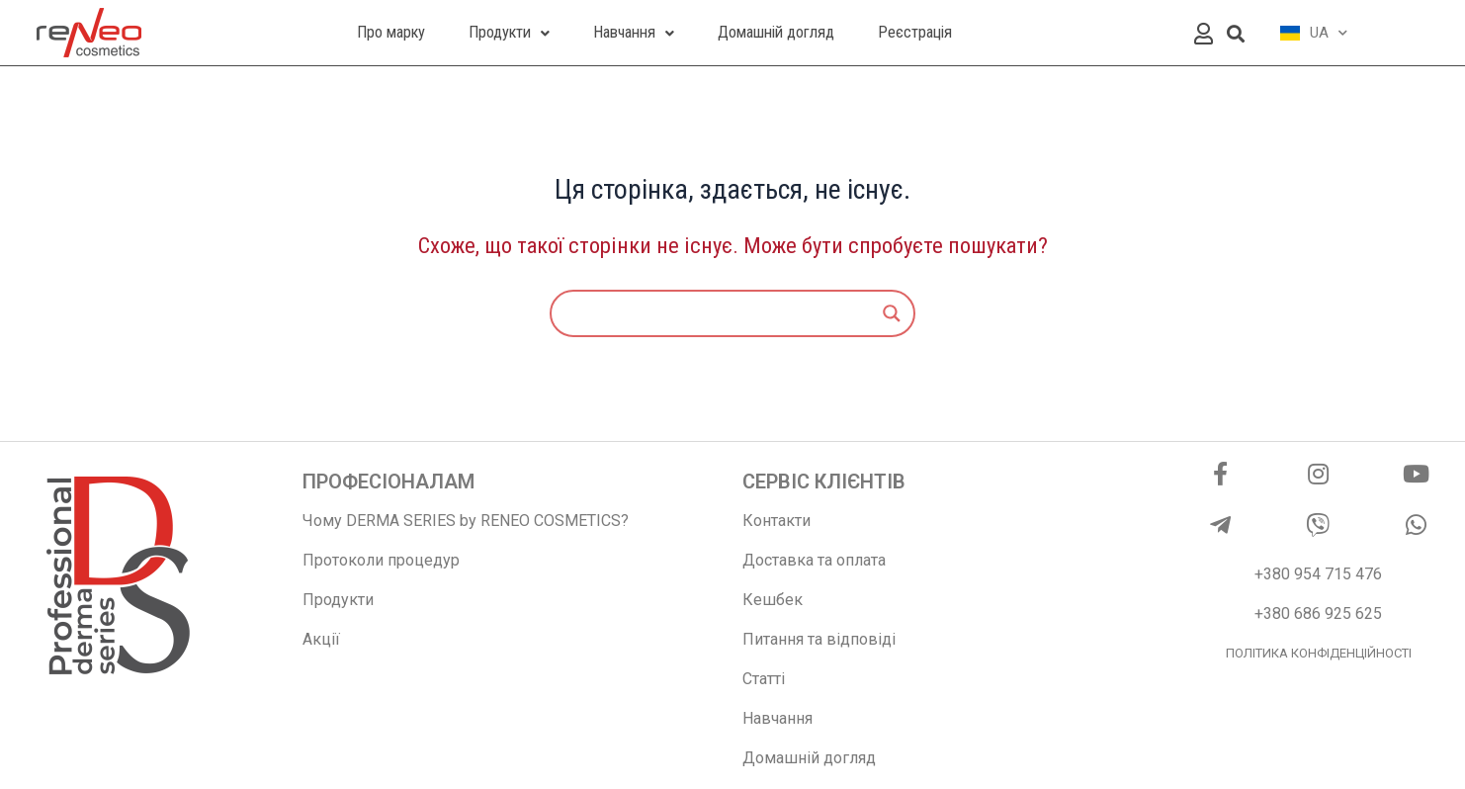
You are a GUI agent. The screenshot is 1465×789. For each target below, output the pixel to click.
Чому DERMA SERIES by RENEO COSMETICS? (465, 520)
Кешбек (772, 599)
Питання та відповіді (819, 639)
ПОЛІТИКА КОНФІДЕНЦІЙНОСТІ (1319, 653)
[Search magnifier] (891, 313)
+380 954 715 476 (1318, 574)
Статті (763, 678)
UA (1313, 33)
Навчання (777, 718)
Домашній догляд (809, 757)
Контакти (776, 520)
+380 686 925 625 (1318, 613)
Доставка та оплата (814, 560)
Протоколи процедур (381, 560)
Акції (321, 639)
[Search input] (723, 313)
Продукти (338, 599)
